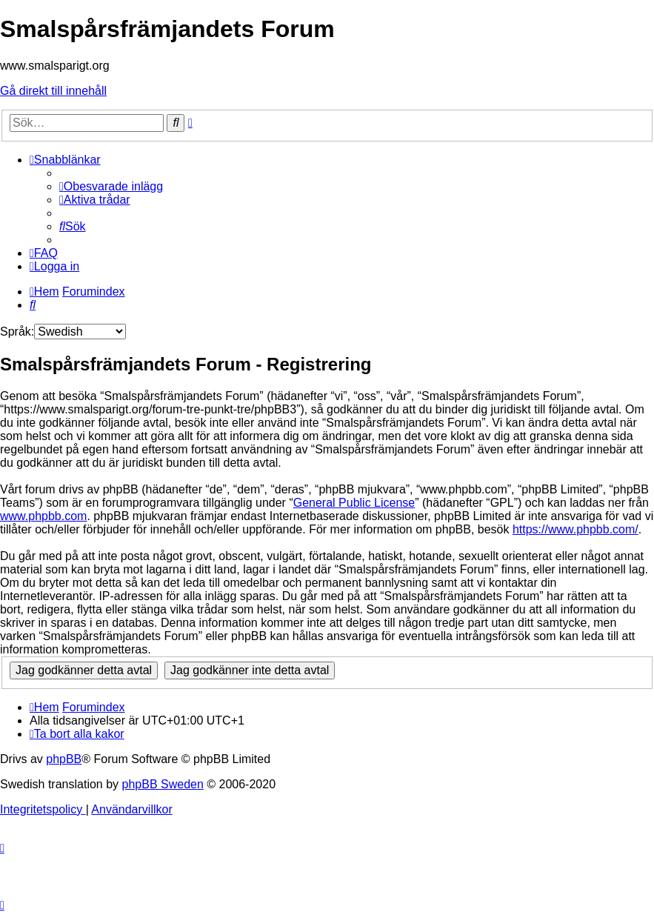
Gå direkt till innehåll (53, 90)
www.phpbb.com (43, 516)
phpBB (63, 759)
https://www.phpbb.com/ (575, 529)
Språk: (17, 331)
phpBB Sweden (163, 784)
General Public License (354, 502)
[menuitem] (111, 186)
